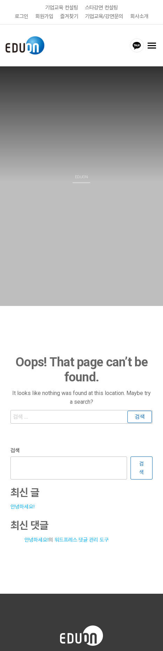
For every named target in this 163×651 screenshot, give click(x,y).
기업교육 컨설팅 (61, 8)
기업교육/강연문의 (105, 16)
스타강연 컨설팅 (101, 8)
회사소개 (139, 16)
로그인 (21, 16)
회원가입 (44, 16)
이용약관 (44, 639)
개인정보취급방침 (80, 639)
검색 (15, 433)
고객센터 (116, 639)
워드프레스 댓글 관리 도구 (81, 522)
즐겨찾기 (69, 16)
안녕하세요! (22, 489)
